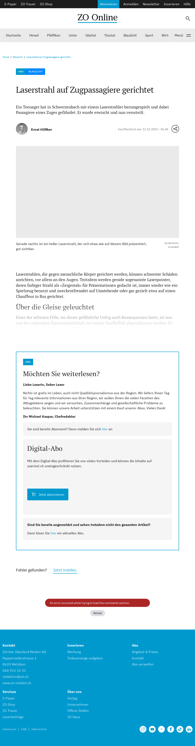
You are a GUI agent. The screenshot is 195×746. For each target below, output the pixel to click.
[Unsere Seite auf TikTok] (180, 729)
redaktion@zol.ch (16, 676)
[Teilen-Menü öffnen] (175, 129)
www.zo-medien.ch (17, 683)
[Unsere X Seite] (161, 729)
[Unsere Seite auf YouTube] (152, 729)
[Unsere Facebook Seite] (170, 729)
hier (105, 429)
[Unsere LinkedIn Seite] (189, 729)
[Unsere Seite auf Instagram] (143, 729)
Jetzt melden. (65, 570)
